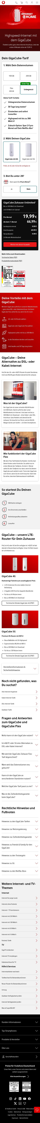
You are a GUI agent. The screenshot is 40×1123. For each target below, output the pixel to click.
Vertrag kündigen (27, 1112)
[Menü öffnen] (37, 2)
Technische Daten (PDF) (9, 257)
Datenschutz (17, 1112)
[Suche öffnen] (26, 2)
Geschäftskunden (10, 1056)
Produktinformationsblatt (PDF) (12, 261)
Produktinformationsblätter (24, 1115)
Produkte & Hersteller (20, 1039)
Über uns (20, 1048)
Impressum (15, 1118)
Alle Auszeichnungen (20, 1076)
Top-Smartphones (20, 1031)
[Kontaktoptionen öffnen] (37, 1110)
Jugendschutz (12, 1115)
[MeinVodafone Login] (31, 2)
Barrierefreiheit (24, 1118)
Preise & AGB (21, 1109)
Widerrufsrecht (30, 1109)
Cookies (10, 1112)
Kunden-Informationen (20, 1022)
